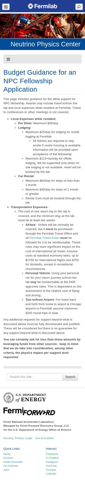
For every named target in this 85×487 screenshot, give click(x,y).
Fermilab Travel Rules (44, 238)
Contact (8, 457)
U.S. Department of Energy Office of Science (42, 429)
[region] (42, 26)
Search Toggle (79, 7)
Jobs (6, 469)
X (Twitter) (52, 457)
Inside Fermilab (12, 461)
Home (7, 453)
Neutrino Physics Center (45, 44)
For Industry (10, 465)
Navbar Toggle (6, 7)
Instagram (52, 461)
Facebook (52, 453)
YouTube (51, 465)
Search (70, 377)
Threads (51, 469)
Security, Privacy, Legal (17, 438)
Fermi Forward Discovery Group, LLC (44, 425)
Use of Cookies (44, 438)
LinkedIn (51, 473)
